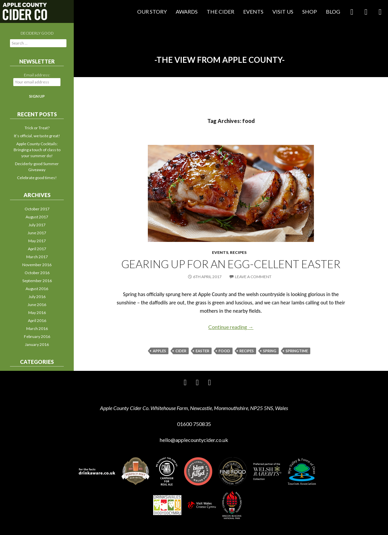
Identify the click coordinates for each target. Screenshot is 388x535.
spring (269, 351)
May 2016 (37, 312)
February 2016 (37, 336)
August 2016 (37, 288)
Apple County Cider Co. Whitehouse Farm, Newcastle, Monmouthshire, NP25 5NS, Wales (194, 408)
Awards (187, 11)
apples (159, 351)
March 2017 (37, 256)
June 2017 (37, 232)
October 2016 (37, 272)
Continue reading (230, 327)
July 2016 (37, 296)
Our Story (152, 11)
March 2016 (37, 328)
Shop (309, 11)
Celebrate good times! (37, 177)
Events (253, 11)
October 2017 (37, 208)
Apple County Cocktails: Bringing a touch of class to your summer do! (37, 149)
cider (180, 351)
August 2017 (37, 216)
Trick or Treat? (37, 127)
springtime (297, 351)
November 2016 (36, 264)
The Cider (220, 11)
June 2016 (37, 304)
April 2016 (37, 320)
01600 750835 (194, 424)
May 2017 (37, 240)
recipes (247, 351)
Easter (202, 351)
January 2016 (37, 344)
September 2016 (37, 280)
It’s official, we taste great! (37, 135)
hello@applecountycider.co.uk (194, 440)
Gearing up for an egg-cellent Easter (230, 263)
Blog (333, 11)
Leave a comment (253, 276)
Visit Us (282, 11)
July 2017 (37, 224)
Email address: (37, 74)
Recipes (238, 252)
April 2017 (37, 248)
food (224, 351)
